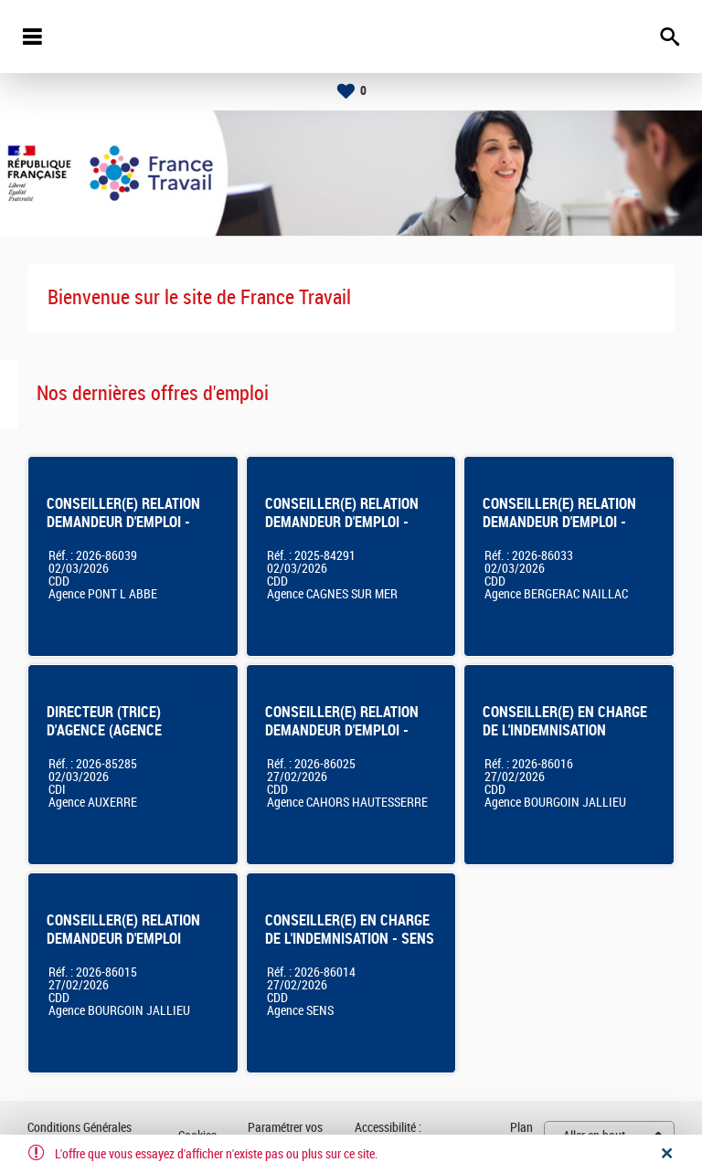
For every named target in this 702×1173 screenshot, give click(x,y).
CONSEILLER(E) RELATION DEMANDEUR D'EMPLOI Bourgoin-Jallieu (123, 939)
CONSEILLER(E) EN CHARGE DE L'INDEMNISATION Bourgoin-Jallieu (565, 730)
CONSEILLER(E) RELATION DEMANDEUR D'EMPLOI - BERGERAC (559, 522)
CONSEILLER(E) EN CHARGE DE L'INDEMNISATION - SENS (349, 929)
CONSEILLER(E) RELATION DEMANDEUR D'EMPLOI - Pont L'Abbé (123, 522)
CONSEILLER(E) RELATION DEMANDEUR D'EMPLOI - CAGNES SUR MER (342, 522)
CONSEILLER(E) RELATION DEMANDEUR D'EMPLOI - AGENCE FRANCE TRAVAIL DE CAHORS (342, 739)
